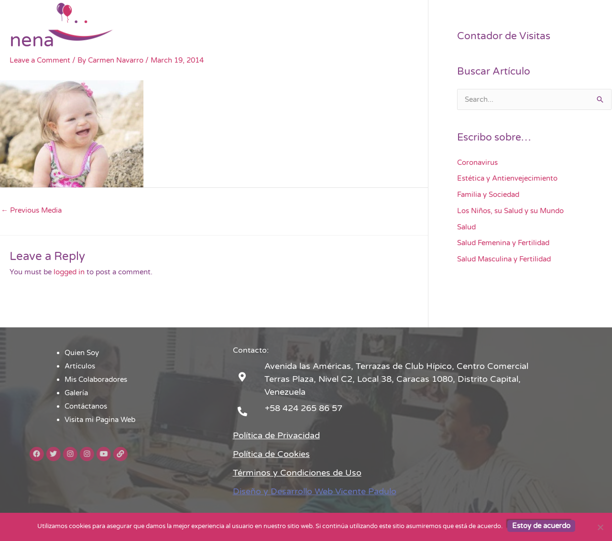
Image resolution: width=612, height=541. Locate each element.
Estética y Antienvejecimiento (507, 178)
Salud (466, 227)
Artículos (289, 21)
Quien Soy (243, 21)
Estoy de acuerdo (541, 525)
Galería (408, 21)
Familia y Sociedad (488, 194)
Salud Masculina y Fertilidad (504, 259)
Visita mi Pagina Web (526, 21)
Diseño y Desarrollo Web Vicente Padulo (314, 491)
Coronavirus (477, 162)
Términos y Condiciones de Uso (297, 472)
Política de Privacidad (276, 435)
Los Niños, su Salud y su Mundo (510, 210)
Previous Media (31, 210)
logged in (69, 272)
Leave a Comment (40, 60)
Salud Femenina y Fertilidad (503, 242)
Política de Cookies (271, 454)
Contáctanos (455, 21)
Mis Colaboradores (350, 21)
